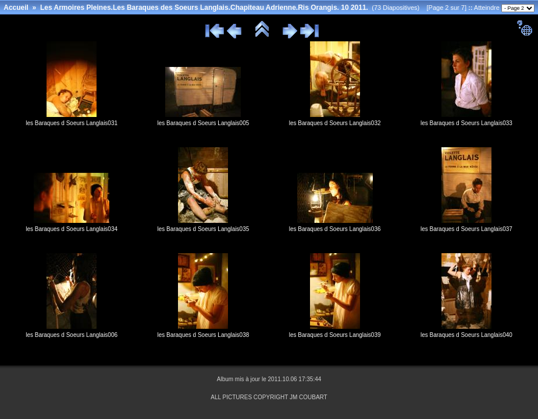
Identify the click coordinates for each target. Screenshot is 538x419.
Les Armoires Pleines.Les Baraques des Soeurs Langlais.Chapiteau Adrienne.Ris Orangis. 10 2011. (204, 7)
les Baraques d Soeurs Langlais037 (466, 229)
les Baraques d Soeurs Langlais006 (71, 335)
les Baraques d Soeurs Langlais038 (203, 335)
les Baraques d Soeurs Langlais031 (71, 123)
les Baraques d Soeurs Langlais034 (71, 229)
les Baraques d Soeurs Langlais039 (335, 335)
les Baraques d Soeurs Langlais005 (203, 123)
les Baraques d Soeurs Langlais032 (335, 123)
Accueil (15, 7)
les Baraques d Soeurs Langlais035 (203, 229)
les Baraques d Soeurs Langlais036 (335, 229)
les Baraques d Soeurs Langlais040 (466, 335)
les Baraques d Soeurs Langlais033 (466, 123)
